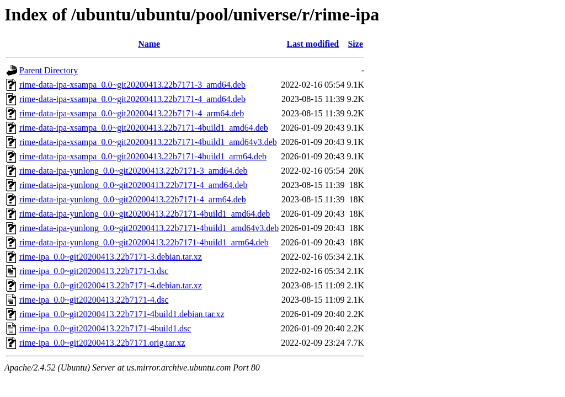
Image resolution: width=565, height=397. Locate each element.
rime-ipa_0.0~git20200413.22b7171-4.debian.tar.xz (110, 285)
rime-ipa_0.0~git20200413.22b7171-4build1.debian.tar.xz (122, 314)
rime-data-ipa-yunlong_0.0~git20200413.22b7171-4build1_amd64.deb (144, 213)
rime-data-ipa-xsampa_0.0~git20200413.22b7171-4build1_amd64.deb (143, 127)
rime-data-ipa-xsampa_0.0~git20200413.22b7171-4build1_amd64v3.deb (148, 142)
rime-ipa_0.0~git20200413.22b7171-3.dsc (93, 271)
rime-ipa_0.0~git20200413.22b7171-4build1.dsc (105, 328)
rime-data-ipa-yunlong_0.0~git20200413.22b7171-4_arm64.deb (132, 199)
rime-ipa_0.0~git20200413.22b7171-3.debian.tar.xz (110, 256)
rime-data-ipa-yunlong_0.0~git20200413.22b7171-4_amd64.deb (133, 185)
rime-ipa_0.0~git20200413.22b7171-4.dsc (93, 299)
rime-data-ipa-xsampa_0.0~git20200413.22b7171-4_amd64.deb (132, 99)
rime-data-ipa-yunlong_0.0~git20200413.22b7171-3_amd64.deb (133, 170)
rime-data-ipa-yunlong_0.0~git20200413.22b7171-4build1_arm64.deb (144, 242)
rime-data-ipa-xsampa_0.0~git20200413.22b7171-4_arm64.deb (131, 113)
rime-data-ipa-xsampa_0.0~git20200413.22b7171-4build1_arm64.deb (142, 156)
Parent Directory (48, 70)
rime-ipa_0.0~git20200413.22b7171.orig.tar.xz (102, 342)
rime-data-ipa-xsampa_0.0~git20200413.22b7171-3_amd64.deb (132, 84)
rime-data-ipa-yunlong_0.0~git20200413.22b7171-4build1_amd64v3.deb (149, 228)
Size (355, 44)
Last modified (313, 44)
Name (149, 44)
